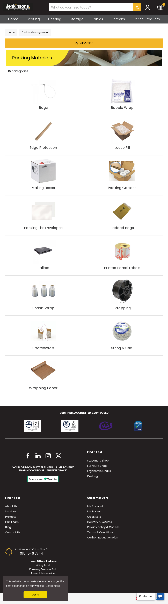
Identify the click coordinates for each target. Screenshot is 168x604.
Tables (97, 19)
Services (10, 511)
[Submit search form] (137, 7)
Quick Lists (94, 517)
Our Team (12, 522)
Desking (54, 19)
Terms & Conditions (100, 532)
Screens (118, 19)
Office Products (147, 19)
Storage (76, 19)
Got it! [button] (35, 594)
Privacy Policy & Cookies (103, 527)
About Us (11, 506)
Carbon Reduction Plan (102, 537)
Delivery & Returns (99, 522)
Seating (33, 19)
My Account (95, 506)
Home (13, 19)
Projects (10, 517)
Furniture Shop (97, 466)
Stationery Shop (98, 461)
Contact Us (12, 532)
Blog (8, 527)
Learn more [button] (53, 585)
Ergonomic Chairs (99, 471)
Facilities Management (35, 32)
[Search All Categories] (95, 7)
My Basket (94, 511)
